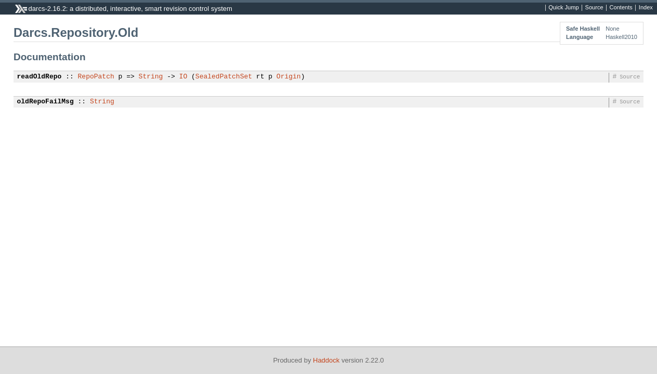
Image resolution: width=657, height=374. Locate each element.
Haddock (326, 360)
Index (646, 8)
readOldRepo (39, 77)
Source (594, 8)
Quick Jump (563, 8)
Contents (621, 8)
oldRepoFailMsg (45, 101)
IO (183, 77)
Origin (289, 77)
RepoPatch (96, 77)
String (151, 77)
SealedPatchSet (223, 77)
